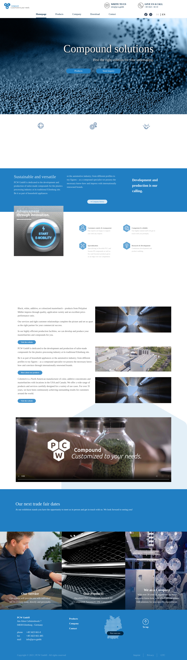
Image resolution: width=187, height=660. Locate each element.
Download (95, 14)
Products (59, 14)
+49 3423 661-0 (33, 632)
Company (76, 14)
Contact (112, 14)
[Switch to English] (164, 14)
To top (146, 623)
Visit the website (37, 342)
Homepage (41, 14)
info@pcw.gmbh (34, 639)
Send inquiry (108, 71)
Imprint (136, 655)
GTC (163, 655)
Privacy (150, 655)
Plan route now (115, 633)
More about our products (40, 373)
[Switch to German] (158, 14)
